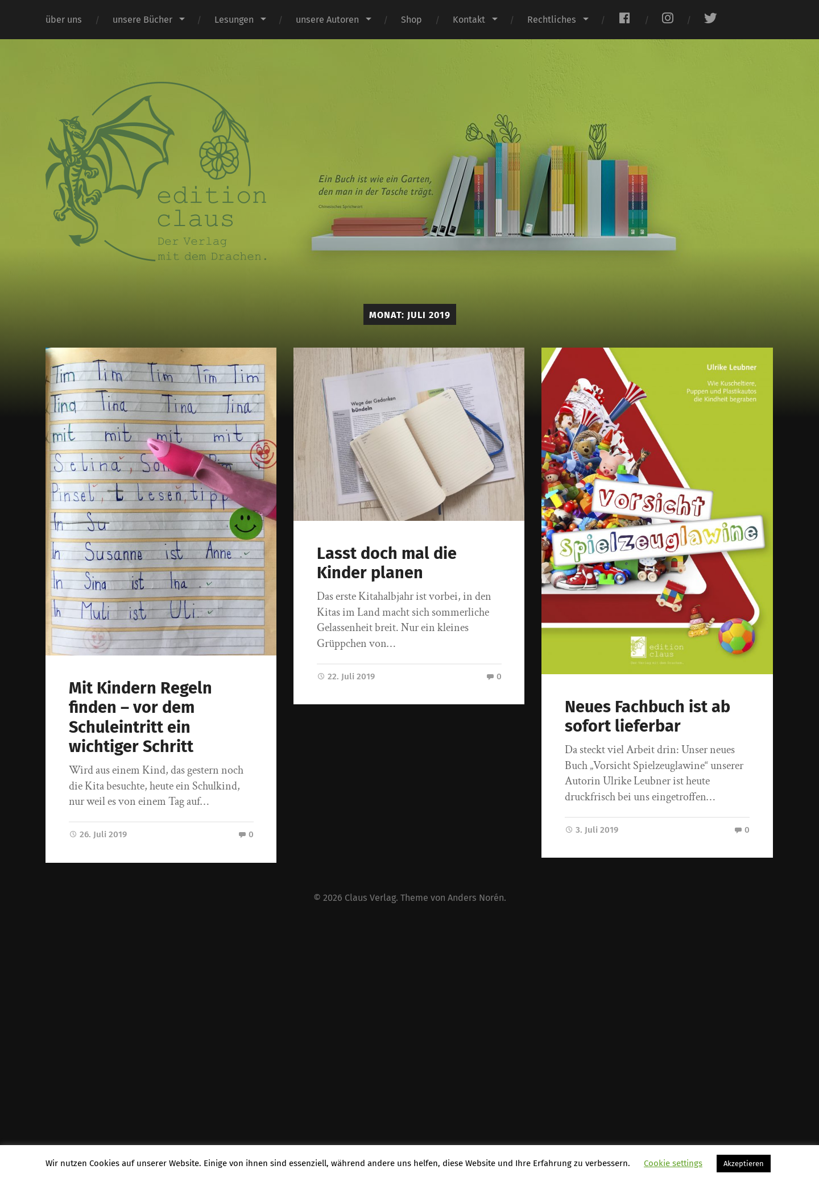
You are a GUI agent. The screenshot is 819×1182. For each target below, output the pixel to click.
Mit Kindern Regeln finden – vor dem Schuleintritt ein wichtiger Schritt (140, 717)
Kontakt (469, 19)
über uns (64, 19)
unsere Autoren (327, 19)
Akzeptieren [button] (743, 1163)
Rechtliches (551, 19)
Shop (411, 19)
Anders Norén (476, 897)
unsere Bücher (142, 19)
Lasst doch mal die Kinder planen (387, 563)
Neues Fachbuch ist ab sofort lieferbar (647, 717)
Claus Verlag (370, 897)
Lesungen (234, 19)
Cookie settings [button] (673, 1163)
